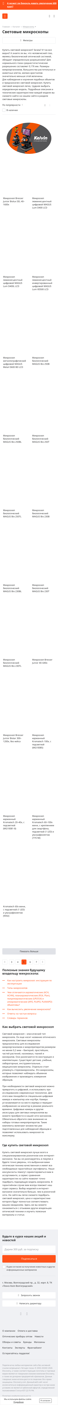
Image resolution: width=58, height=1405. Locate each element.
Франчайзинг (34, 1347)
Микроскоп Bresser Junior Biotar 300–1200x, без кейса (13, 738)
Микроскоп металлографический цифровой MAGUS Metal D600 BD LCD (14, 362)
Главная (6, 26)
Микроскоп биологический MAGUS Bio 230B (40, 513)
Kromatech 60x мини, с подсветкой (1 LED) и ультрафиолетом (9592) (14, 911)
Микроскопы (28, 26)
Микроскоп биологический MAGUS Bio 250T (40, 438)
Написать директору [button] (30, 1303)
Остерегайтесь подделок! (16, 1353)
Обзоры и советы (11, 1342)
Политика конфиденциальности (16, 1396)
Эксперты (20, 1347)
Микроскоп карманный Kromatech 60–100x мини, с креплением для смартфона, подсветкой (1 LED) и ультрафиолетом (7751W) (43, 826)
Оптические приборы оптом (17, 1336)
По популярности (11, 104)
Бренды (27, 1342)
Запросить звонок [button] (30, 1295)
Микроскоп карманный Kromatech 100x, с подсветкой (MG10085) (41, 741)
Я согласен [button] (45, 1400)
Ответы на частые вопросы (22, 1013)
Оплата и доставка (28, 1330)
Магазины (39, 1342)
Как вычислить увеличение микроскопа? (29, 1009)
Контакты (7, 1347)
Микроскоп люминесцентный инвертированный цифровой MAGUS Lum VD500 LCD (42, 283)
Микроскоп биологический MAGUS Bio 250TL (12, 513)
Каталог (16, 26)
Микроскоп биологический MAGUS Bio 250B (40, 360)
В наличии (12, 110)
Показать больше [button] (29, 951)
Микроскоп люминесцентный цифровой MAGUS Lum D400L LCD (12, 281)
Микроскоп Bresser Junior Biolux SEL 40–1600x (14, 201)
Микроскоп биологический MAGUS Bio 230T (40, 588)
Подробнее (18, 1402)
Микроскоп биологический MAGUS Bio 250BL (12, 438)
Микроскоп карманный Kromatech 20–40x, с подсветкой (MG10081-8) (13, 822)
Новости (39, 1336)
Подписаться (29, 1258)
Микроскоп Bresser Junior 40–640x (42, 661)
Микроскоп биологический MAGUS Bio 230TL (12, 662)
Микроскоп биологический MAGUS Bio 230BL (12, 588)
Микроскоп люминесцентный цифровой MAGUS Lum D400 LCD (42, 203)
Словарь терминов (17, 1017)
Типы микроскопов (17, 987)
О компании (8, 1330)
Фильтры (27, 40)
